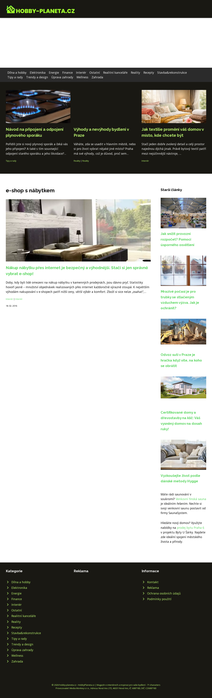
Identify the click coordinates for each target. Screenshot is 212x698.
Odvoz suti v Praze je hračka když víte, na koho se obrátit (181, 360)
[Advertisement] (106, 43)
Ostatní (94, 72)
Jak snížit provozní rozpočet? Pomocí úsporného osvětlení (177, 239)
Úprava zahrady (62, 77)
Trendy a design (37, 77)
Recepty (148, 72)
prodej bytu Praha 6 (190, 528)
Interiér (81, 72)
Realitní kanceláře (115, 72)
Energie (54, 72)
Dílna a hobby (16, 72)
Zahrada (97, 77)
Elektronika (38, 72)
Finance (67, 72)
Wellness (82, 77)
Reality (135, 72)
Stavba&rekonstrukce (172, 72)
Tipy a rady (15, 77)
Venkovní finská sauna (191, 499)
